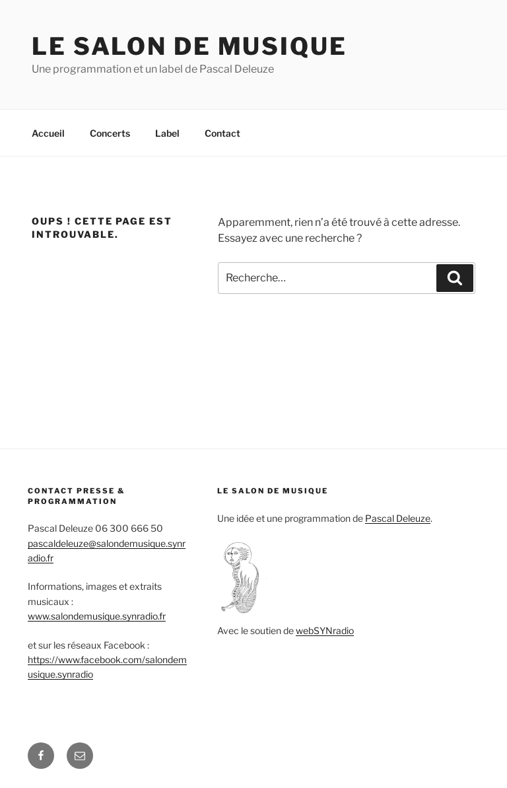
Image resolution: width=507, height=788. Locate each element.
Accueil (48, 133)
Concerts (110, 133)
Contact (222, 133)
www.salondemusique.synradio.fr (97, 616)
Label (167, 133)
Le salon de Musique (189, 46)
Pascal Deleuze (397, 518)
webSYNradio (325, 630)
